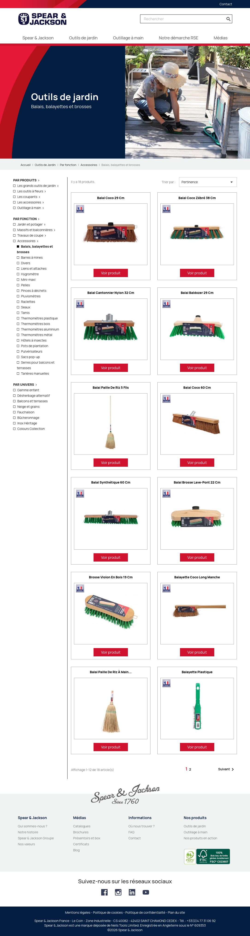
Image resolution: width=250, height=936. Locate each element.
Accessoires (26, 241)
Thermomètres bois (35, 324)
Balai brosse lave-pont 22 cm (197, 482)
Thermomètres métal (36, 335)
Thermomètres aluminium (40, 329)
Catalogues (82, 826)
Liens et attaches (34, 268)
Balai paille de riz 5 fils (111, 387)
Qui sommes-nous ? (32, 826)
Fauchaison (25, 412)
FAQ (132, 832)
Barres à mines (32, 257)
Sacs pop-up (30, 357)
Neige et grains (28, 406)
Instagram (118, 892)
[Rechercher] (186, 18)
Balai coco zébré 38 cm (197, 198)
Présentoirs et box (86, 838)
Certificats (81, 844)
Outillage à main (29, 208)
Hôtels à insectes (34, 340)
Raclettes (28, 301)
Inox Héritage (27, 423)
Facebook (104, 892)
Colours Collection (31, 428)
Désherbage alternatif (33, 395)
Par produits (24, 180)
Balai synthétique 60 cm (110, 482)
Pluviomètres (31, 296)
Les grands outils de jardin (36, 185)
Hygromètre (30, 274)
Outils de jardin (195, 826)
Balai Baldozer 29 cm (197, 292)
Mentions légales (77, 912)
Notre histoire (28, 832)
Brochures (81, 832)
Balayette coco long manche (197, 577)
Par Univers (23, 384)
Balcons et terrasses (32, 401)
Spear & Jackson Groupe (36, 838)
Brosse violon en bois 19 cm (111, 577)
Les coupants (27, 196)
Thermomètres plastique (39, 318)
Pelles (25, 285)
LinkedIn (132, 892)
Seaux (25, 307)
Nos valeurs (26, 844)
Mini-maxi (28, 279)
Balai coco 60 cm (197, 387)
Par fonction (25, 219)
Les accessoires (29, 202)
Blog (76, 850)
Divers (25, 263)
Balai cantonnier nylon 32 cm (110, 292)
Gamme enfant (28, 390)
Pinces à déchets (33, 290)
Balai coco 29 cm (110, 198)
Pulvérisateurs (31, 351)
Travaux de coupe (30, 235)
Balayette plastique (197, 672)
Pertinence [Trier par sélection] (208, 182)
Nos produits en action (200, 838)
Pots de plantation (34, 346)
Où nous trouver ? (142, 826)
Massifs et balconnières (35, 230)
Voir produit (111, 272)
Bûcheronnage (28, 417)
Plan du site (176, 912)
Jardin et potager (30, 224)
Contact (226, 4)
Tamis (25, 312)
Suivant (226, 769)
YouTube (146, 892)
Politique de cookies (108, 912)
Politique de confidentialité (145, 912)
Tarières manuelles (35, 373)
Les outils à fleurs (30, 191)
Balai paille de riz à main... (111, 672)
